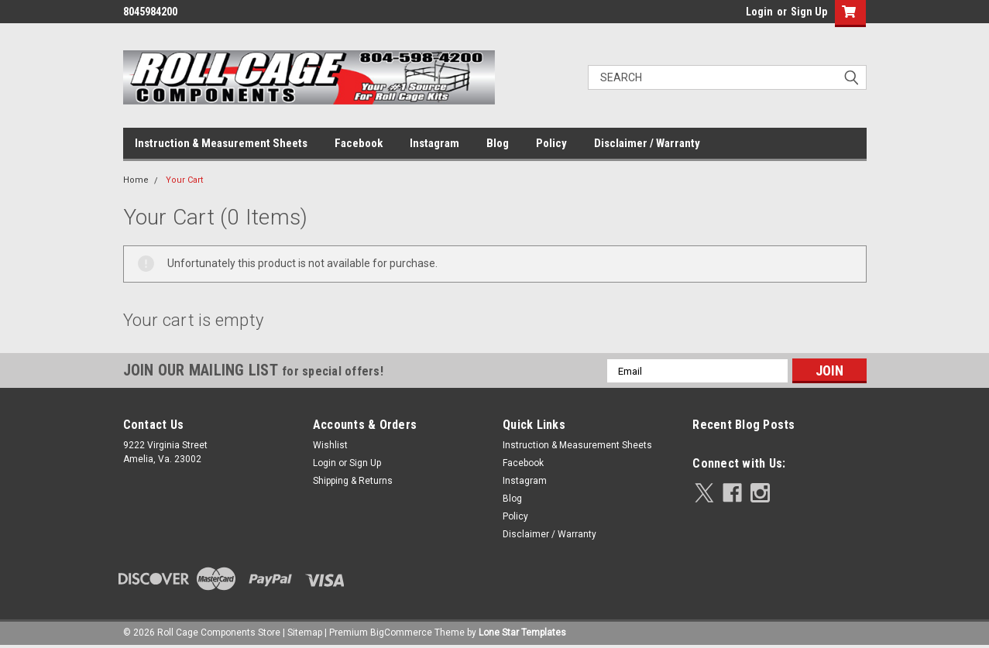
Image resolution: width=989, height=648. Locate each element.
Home (136, 180)
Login (759, 11)
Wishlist (330, 445)
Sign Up (809, 11)
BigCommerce (401, 632)
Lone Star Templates (522, 632)
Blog (497, 143)
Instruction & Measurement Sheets (221, 143)
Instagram (434, 143)
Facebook (359, 143)
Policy (551, 143)
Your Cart (184, 180)
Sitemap (304, 632)
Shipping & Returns (353, 480)
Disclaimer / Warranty (647, 143)
